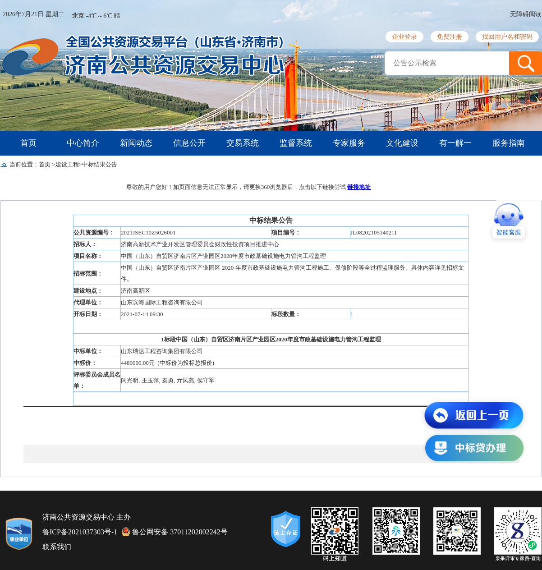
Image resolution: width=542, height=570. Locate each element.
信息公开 (189, 142)
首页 (28, 142)
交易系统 (242, 142)
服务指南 (508, 142)
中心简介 (83, 142)
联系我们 (56, 547)
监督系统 (296, 142)
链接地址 (359, 187)
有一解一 (455, 142)
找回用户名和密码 (507, 36)
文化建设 (402, 142)
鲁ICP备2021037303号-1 (79, 532)
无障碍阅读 (526, 14)
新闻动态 (136, 142)
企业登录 (404, 36)
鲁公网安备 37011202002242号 (174, 531)
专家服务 (349, 142)
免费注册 (449, 36)
